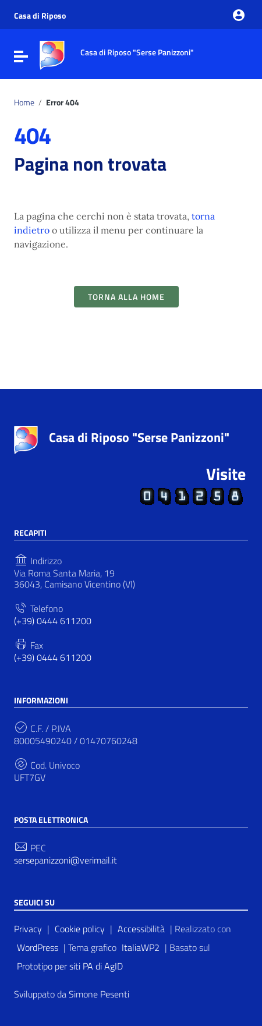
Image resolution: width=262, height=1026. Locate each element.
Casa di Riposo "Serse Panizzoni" (139, 437)
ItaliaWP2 (141, 947)
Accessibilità (141, 929)
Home (24, 102)
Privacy (28, 929)
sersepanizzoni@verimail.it (65, 860)
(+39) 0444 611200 (52, 621)
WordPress (37, 947)
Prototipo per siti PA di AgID (70, 966)
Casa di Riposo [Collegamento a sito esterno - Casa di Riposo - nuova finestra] (40, 16)
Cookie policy (80, 929)
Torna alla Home (126, 297)
